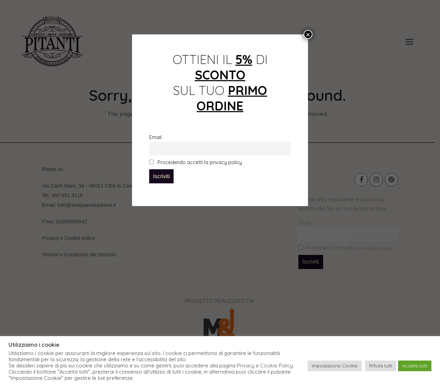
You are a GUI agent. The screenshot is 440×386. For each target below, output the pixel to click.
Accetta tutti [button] (414, 365)
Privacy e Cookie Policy (265, 366)
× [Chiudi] (308, 34)
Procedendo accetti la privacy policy (195, 162)
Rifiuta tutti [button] (380, 365)
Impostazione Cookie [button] (335, 365)
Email (155, 137)
